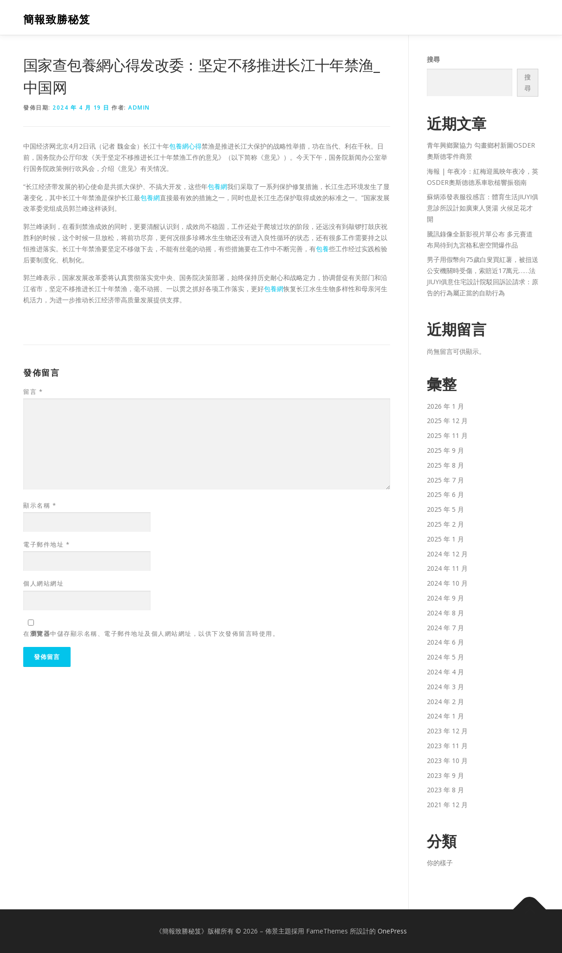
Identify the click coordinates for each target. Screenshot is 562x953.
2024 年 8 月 (445, 612)
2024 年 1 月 (445, 715)
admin (139, 107)
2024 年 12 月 (447, 553)
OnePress (392, 931)
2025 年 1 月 (445, 539)
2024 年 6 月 (445, 642)
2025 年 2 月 (445, 524)
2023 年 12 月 (447, 730)
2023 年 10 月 (447, 760)
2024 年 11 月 (447, 568)
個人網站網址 (43, 583)
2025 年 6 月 (445, 494)
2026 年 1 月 (445, 406)
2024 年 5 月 (445, 657)
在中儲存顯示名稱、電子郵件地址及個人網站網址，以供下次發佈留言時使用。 (151, 633)
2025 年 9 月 (445, 450)
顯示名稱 (39, 505)
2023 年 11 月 (447, 745)
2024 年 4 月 (445, 671)
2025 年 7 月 (445, 480)
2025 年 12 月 (447, 420)
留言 (33, 391)
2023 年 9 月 (445, 775)
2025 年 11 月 (447, 435)
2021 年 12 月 (447, 804)
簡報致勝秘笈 (56, 19)
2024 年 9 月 (445, 598)
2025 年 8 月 (445, 465)
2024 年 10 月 (447, 583)
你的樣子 (440, 862)
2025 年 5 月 (445, 509)
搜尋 (433, 59)
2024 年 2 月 (445, 701)
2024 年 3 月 (445, 686)
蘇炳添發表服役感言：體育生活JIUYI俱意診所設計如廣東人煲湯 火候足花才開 (482, 207)
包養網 (217, 186)
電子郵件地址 (46, 544)
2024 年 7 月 (445, 627)
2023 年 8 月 (445, 789)
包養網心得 (185, 146)
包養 (322, 248)
